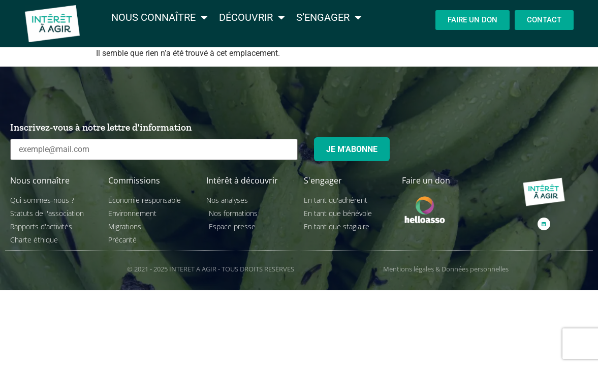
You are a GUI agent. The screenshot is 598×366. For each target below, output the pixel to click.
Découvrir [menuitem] (252, 17)
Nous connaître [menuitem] (159, 17)
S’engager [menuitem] (329, 17)
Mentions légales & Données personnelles (446, 268)
